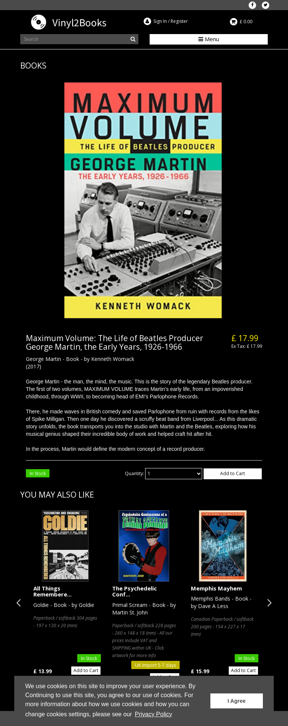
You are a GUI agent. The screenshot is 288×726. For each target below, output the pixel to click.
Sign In (160, 21)
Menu (208, 39)
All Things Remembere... (52, 591)
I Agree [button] (237, 701)
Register (179, 21)
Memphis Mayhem (216, 588)
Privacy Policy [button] (153, 714)
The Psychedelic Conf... (134, 591)
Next (268, 603)
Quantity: (134, 473)
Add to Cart (232, 473)
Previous (20, 603)
